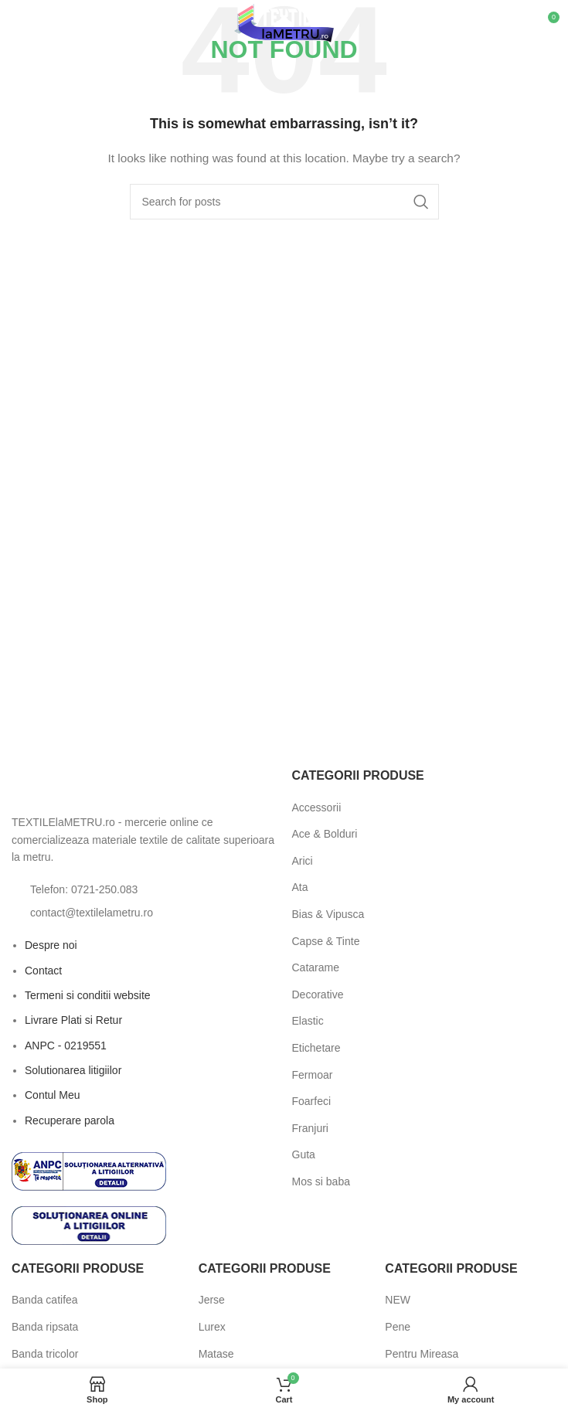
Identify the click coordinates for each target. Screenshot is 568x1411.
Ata (300, 887)
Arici (302, 861)
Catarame (315, 967)
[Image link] (97, 786)
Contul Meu (52, 1095)
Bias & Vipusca (328, 914)
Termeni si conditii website (88, 995)
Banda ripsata (45, 1327)
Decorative (318, 994)
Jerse (212, 1300)
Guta (303, 1154)
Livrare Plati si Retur (73, 1020)
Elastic (308, 1021)
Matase (216, 1354)
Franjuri (310, 1128)
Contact (43, 970)
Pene (397, 1327)
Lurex (212, 1327)
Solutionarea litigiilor (73, 1070)
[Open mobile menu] (37, 23)
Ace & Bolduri (325, 834)
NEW (397, 1300)
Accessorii (317, 807)
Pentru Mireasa (421, 1354)
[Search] (284, 201)
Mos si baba (321, 1181)
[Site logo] (284, 22)
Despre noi (51, 945)
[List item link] (144, 889)
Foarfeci (312, 1101)
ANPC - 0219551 (66, 1045)
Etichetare (316, 1048)
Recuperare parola (69, 1120)
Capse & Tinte (326, 941)
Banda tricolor (45, 1354)
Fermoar (312, 1075)
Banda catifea (45, 1300)
